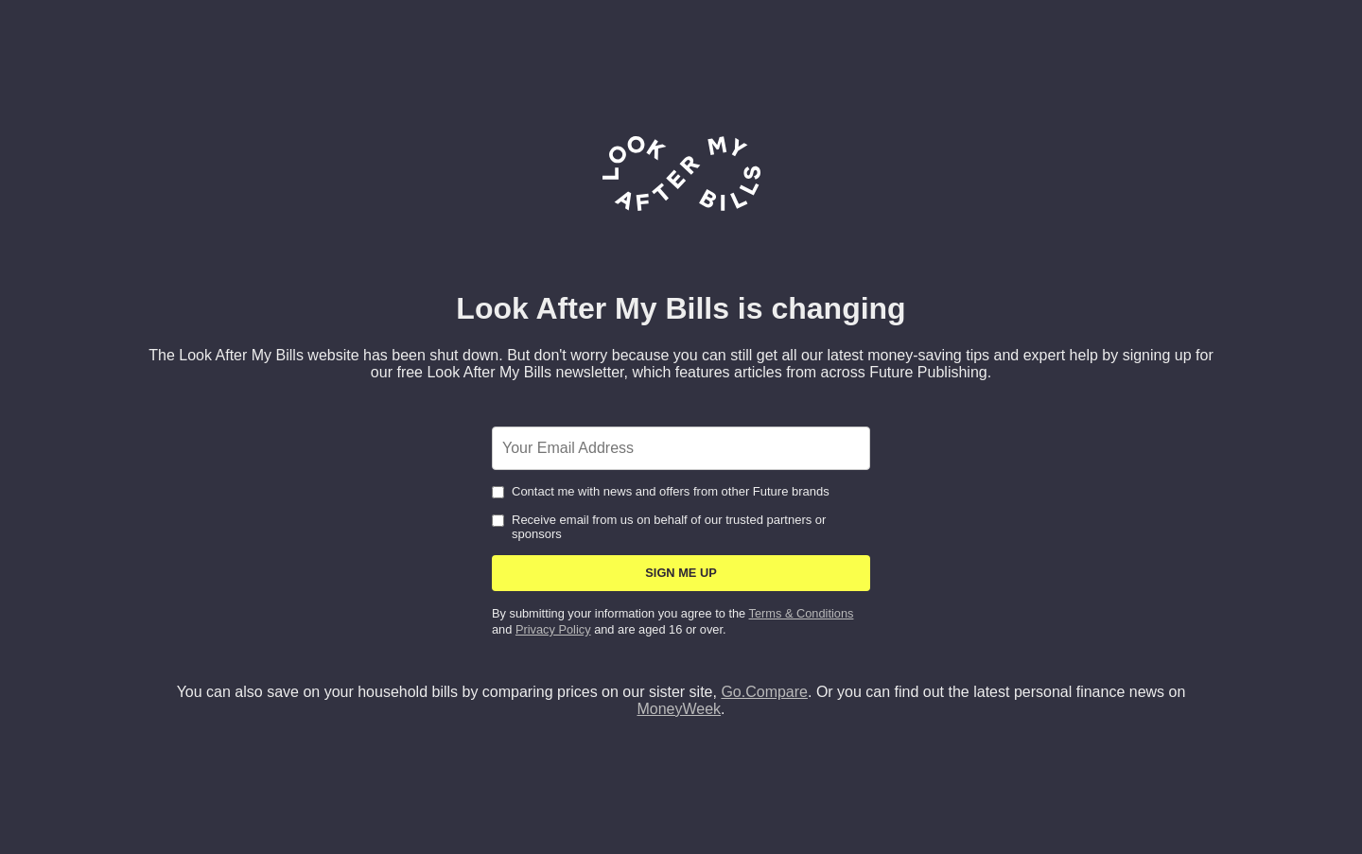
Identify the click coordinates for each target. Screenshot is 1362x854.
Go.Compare (764, 692)
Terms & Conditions (801, 613)
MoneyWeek (679, 709)
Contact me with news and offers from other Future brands (660, 491)
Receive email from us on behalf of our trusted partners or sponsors (659, 527)
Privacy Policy (553, 629)
